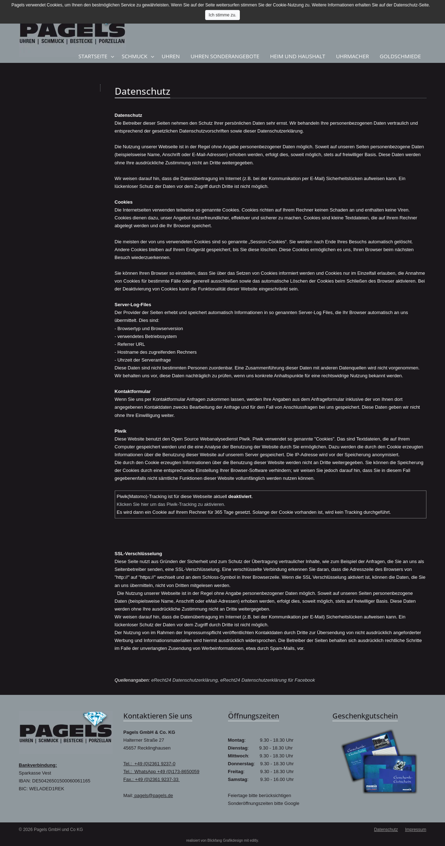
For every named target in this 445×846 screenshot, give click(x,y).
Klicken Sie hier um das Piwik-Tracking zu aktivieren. (171, 504)
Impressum (415, 829)
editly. (254, 840)
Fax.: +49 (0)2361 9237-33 (151, 779)
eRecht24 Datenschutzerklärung (184, 680)
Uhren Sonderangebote (225, 56)
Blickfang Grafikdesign (225, 840)
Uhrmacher (352, 56)
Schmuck (134, 56)
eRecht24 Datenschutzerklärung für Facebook (267, 680)
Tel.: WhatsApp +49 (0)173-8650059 (161, 771)
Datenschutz (386, 829)
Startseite (93, 56)
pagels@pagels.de (153, 795)
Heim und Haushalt (297, 56)
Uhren (171, 56)
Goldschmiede (400, 56)
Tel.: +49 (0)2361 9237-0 (149, 763)
